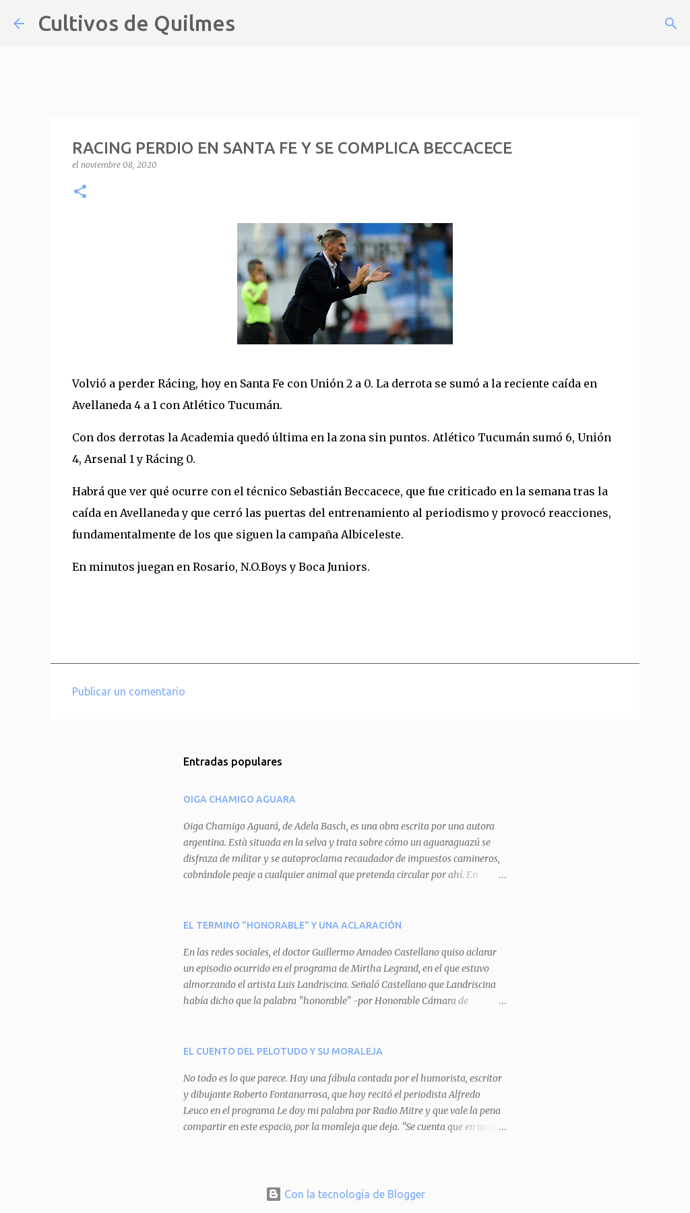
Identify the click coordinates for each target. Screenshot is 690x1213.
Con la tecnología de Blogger (345, 1194)
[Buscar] (254, 23)
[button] (80, 192)
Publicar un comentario (128, 691)
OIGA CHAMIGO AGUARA (239, 799)
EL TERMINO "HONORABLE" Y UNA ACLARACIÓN (292, 925)
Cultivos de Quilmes (136, 23)
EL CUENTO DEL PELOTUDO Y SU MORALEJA (283, 1051)
